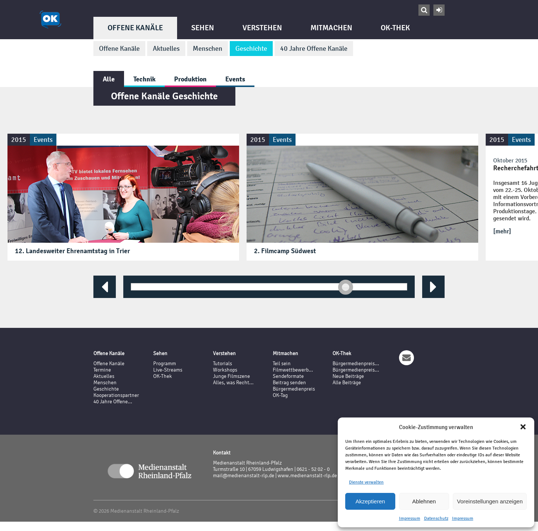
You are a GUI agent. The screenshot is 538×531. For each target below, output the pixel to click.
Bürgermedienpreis (294, 389)
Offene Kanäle (135, 27)
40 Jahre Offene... (112, 401)
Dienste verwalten (366, 482)
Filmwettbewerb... (293, 370)
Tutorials (222, 363)
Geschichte (251, 48)
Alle (109, 79)
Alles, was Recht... (233, 382)
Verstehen (262, 27)
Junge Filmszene (231, 376)
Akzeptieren (370, 501)
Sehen (202, 27)
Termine (102, 370)
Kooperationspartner (116, 395)
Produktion (190, 79)
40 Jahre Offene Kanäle (313, 48)
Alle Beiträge (347, 382)
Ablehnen (424, 501)
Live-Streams (167, 370)
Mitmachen (331, 27)
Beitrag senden (289, 382)
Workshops (225, 370)
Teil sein (282, 363)
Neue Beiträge (348, 376)
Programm (164, 363)
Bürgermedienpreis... (356, 363)
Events (235, 79)
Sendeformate (288, 376)
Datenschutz (436, 518)
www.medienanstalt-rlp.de (307, 475)
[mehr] (502, 231)
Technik (144, 79)
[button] (523, 427)
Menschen (207, 48)
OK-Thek (395, 27)
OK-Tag (280, 395)
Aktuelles (166, 48)
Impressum (409, 518)
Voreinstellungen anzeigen (490, 501)
